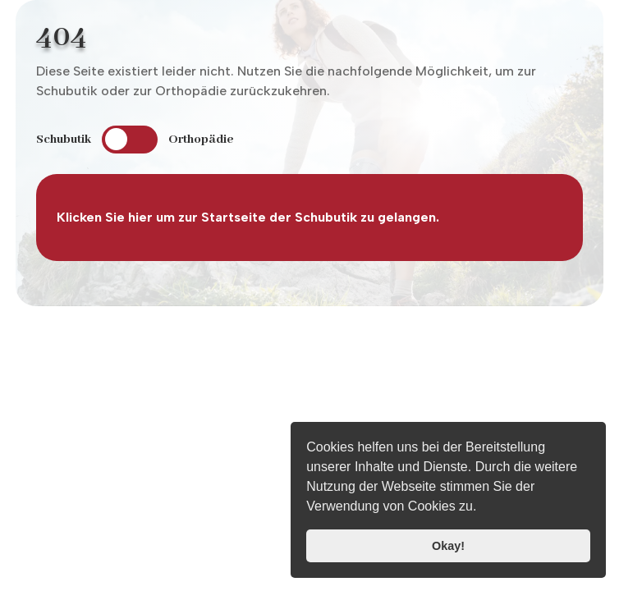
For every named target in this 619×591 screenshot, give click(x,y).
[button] (482, 508)
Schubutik (63, 139)
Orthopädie (201, 139)
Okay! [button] (448, 545)
